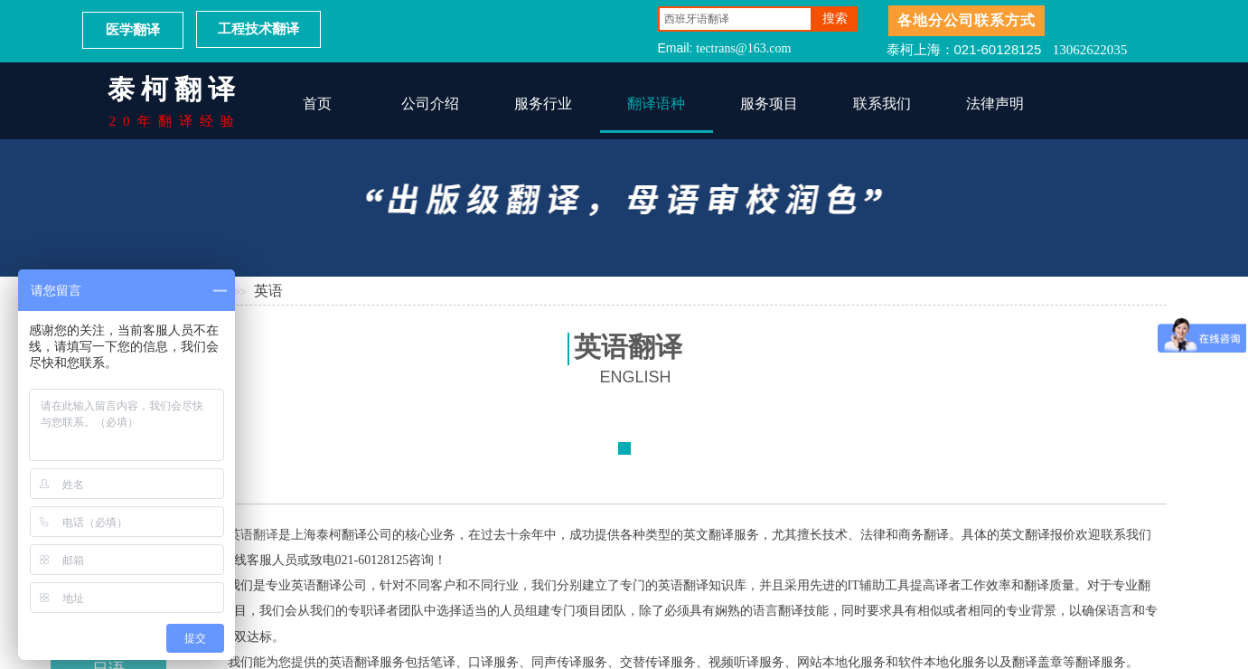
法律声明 (995, 103)
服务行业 (543, 103)
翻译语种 (656, 103)
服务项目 (769, 103)
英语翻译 (253, 535)
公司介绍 (430, 103)
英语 (268, 290)
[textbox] (735, 19)
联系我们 (882, 103)
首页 (317, 103)
